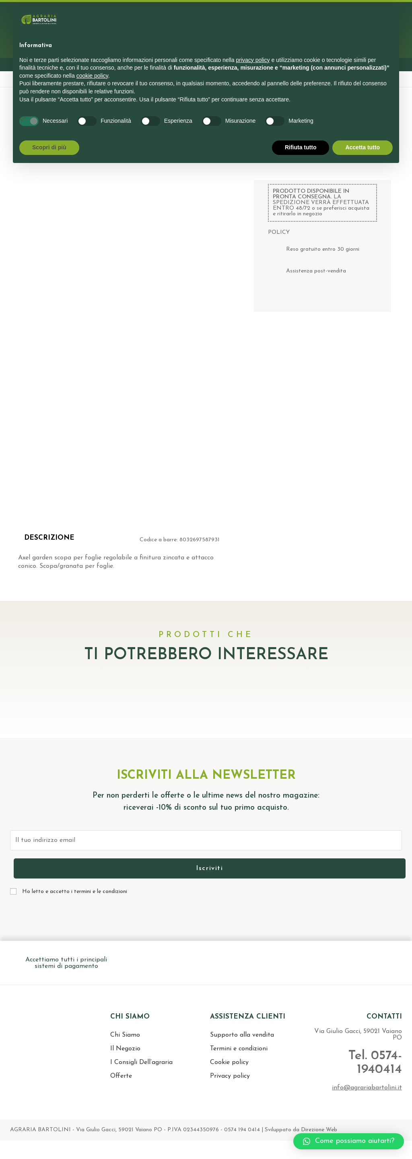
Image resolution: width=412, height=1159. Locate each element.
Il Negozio (125, 1049)
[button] (348, 1141)
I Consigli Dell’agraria (141, 1062)
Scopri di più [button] (49, 147)
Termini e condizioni (239, 1049)
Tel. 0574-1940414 (373, 1063)
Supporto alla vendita (242, 1035)
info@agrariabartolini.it (367, 1088)
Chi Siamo (125, 1035)
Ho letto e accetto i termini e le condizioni (74, 892)
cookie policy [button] (92, 75)
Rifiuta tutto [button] (301, 147)
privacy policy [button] (253, 60)
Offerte (121, 1076)
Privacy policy (230, 1076)
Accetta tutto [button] (362, 147)
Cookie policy (229, 1062)
